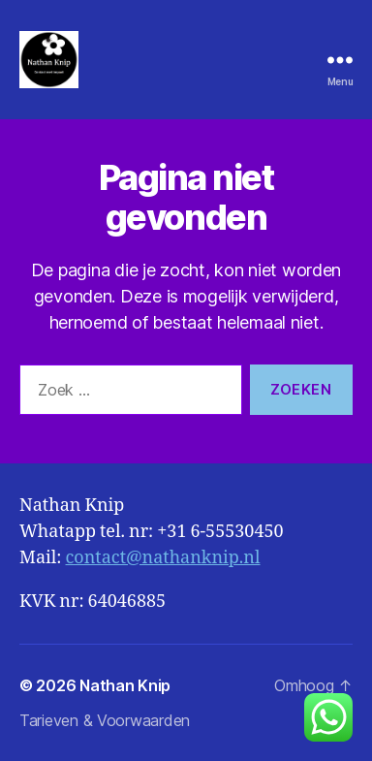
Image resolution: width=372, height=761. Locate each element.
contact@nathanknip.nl (163, 558)
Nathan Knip (124, 685)
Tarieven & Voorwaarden (104, 720)
